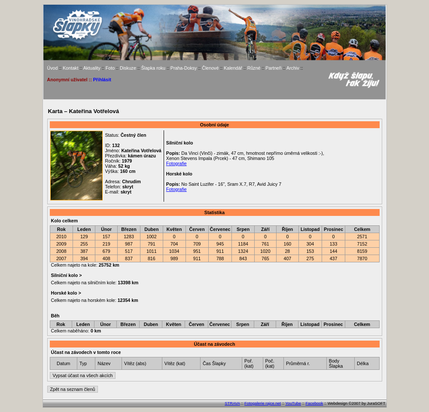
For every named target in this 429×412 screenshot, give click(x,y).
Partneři (273, 68)
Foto (110, 68)
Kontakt (70, 68)
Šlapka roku (153, 68)
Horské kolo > (65, 292)
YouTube (293, 403)
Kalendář (233, 68)
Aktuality (91, 68)
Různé (254, 68)
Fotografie (176, 163)
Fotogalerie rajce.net (262, 403)
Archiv (292, 68)
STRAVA (232, 403)
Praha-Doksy (183, 68)
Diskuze (128, 68)
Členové (210, 68)
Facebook (314, 403)
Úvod (52, 68)
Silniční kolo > (66, 275)
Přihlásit (102, 79)
